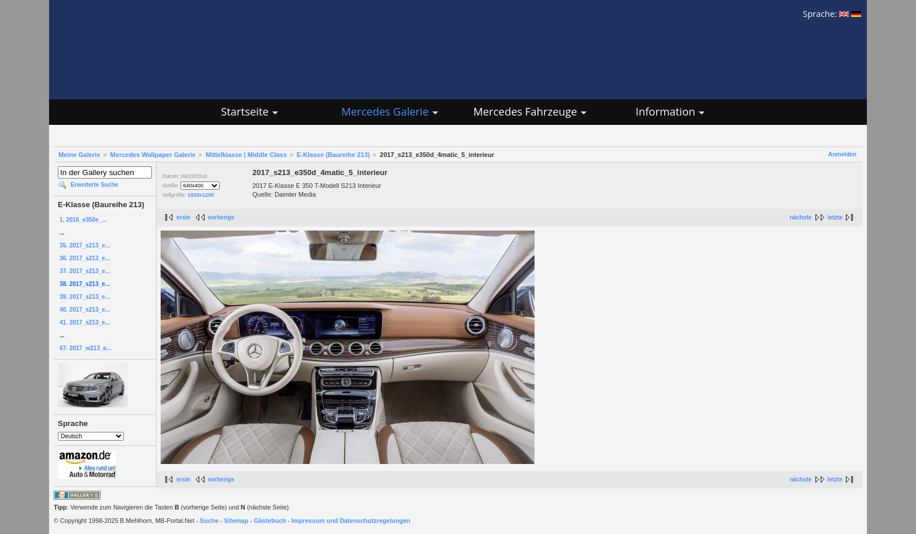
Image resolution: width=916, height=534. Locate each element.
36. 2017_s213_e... (85, 258)
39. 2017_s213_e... (85, 297)
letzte (834, 217)
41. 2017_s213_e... (85, 322)
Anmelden (842, 154)
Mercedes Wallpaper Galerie (153, 154)
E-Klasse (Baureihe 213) (333, 154)
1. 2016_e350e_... (83, 220)
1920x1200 (201, 195)
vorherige (221, 217)
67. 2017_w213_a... (85, 348)
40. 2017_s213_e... (85, 309)
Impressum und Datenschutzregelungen (351, 520)
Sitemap (236, 520)
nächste (801, 217)
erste (183, 217)
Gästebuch (270, 520)
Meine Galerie (79, 154)
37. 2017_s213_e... (85, 271)
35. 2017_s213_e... (85, 245)
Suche (209, 520)
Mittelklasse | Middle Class (246, 154)
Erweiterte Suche (94, 185)
